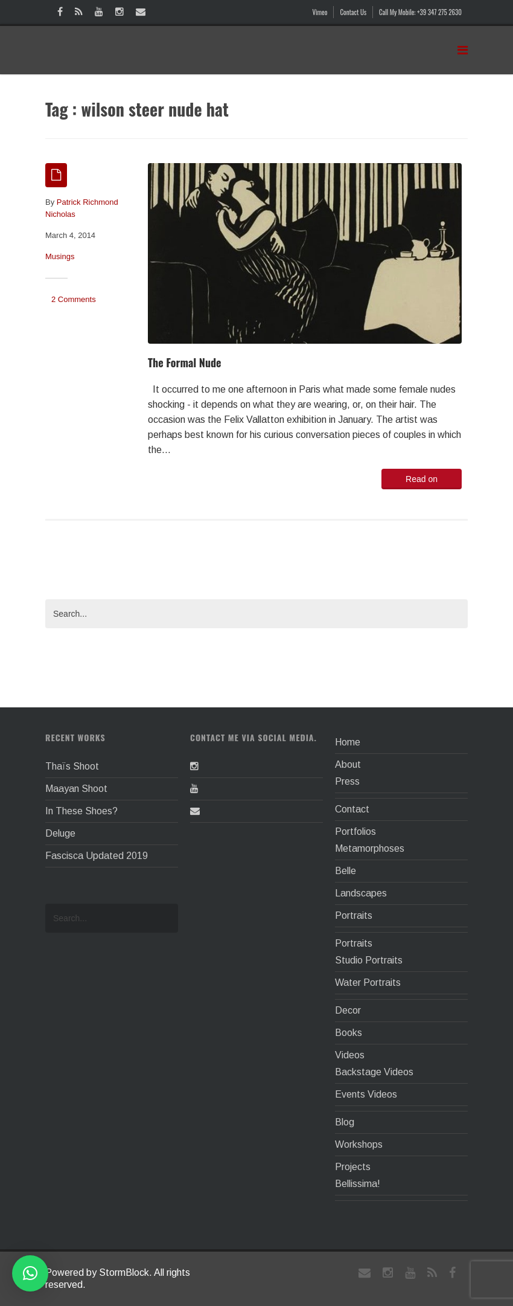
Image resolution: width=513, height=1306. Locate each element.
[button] (30, 1273)
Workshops (359, 1144)
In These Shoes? (81, 811)
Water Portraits (368, 982)
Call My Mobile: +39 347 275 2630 (420, 12)
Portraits (353, 915)
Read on (422, 479)
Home (347, 742)
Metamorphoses (369, 848)
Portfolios (355, 831)
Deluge (60, 833)
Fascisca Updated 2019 (96, 856)
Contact (352, 809)
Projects (353, 1167)
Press (347, 781)
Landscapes (361, 893)
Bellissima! (357, 1184)
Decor (348, 1010)
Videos (350, 1055)
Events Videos (366, 1094)
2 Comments (73, 299)
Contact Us (353, 12)
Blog (344, 1122)
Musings (59, 256)
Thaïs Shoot (72, 766)
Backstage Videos (374, 1072)
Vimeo (320, 12)
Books (348, 1033)
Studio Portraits (369, 960)
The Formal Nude (184, 362)
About (348, 764)
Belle (345, 871)
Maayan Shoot (76, 788)
